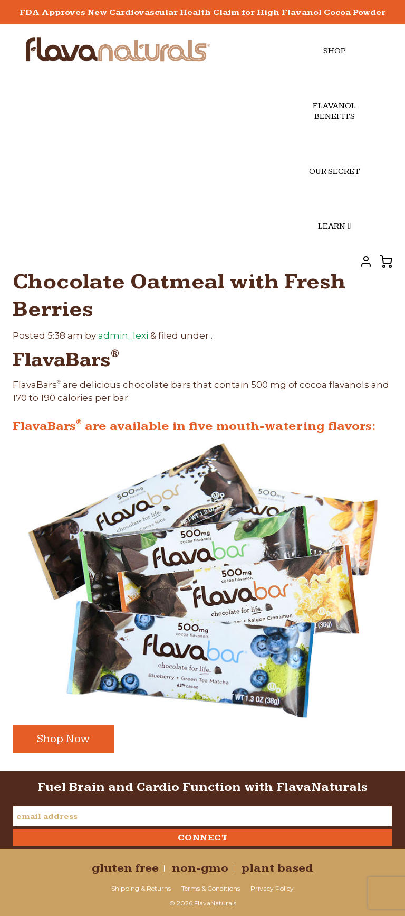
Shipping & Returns (141, 888)
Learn (334, 226)
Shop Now (63, 739)
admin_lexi (123, 335)
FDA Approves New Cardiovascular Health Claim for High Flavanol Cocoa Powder (202, 12)
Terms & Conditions (210, 888)
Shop (334, 51)
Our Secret (334, 171)
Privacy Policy (272, 888)
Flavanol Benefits (334, 111)
